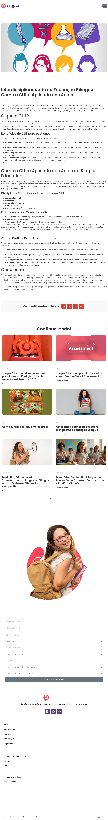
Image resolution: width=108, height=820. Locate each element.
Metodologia (8, 739)
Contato (6, 761)
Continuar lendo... (8, 384)
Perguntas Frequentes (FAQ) (15, 756)
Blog (5, 766)
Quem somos (9, 729)
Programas (8, 743)
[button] (63, 306)
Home (6, 724)
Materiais (7, 734)
